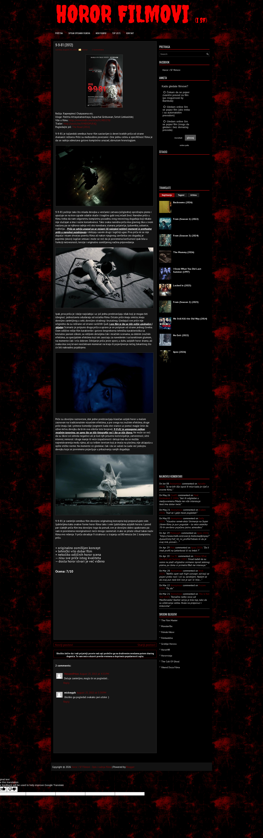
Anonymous (175, 483)
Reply (66, 682)
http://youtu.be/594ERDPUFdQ (80, 123)
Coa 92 (173, 556)
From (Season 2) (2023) (186, 302)
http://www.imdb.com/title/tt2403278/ (90, 120)
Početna (59, 33)
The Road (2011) (81, 127)
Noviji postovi (64, 645)
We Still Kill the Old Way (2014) (190, 318)
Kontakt (130, 33)
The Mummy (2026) (183, 252)
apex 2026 (202, 532)
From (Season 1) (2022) (186, 218)
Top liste (116, 33)
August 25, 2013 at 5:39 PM (91, 692)
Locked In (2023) (182, 285)
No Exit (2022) (181, 335)
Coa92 (174, 495)
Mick (172, 547)
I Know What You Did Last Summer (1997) (187, 270)
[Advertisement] (104, 613)
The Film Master (169, 620)
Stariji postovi (146, 645)
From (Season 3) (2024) (186, 235)
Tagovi (181, 195)
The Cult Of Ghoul (170, 661)
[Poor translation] (12, 789)
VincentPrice (71, 673)
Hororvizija (166, 655)
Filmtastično (167, 637)
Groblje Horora (168, 643)
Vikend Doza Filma (170, 667)
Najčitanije (167, 195)
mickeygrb (175, 532)
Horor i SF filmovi (171, 69)
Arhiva (193, 195)
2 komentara (98, 49)
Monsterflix (166, 626)
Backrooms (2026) (183, 202)
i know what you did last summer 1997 (182, 558)
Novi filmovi (101, 33)
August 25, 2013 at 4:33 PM (94, 673)
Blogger (130, 767)
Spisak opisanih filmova (79, 33)
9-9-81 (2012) (64, 44)
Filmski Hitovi (167, 632)
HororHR (165, 649)
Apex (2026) (179, 351)
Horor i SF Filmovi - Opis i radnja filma (91, 767)
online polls (184, 145)
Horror (85, 49)
